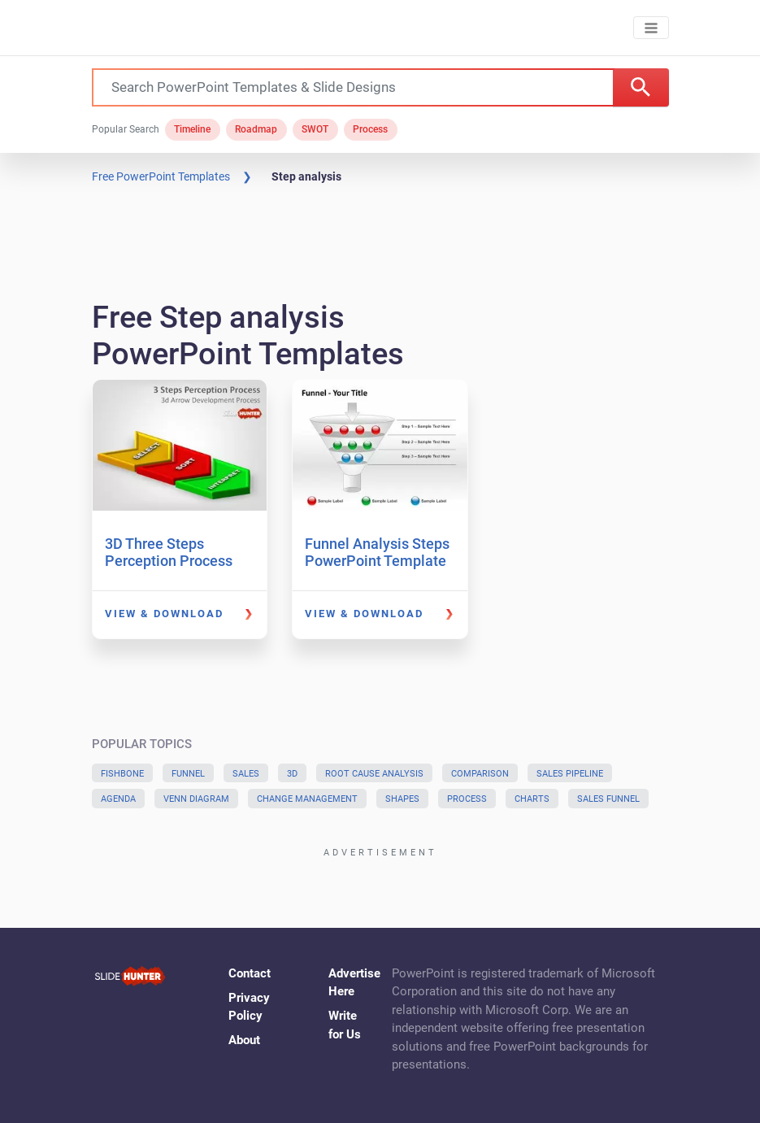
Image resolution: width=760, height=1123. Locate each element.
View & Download (164, 613)
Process (370, 129)
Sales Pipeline (569, 773)
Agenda (118, 799)
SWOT (315, 129)
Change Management (307, 799)
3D (292, 773)
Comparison (480, 773)
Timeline (192, 129)
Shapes (402, 799)
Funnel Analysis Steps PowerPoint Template (377, 552)
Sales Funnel (608, 799)
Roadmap (256, 129)
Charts (532, 799)
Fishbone (122, 773)
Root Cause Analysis (374, 773)
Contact (249, 973)
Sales (245, 773)
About (244, 1040)
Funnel (188, 773)
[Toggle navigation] (650, 28)
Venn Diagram (196, 799)
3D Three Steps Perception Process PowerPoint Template (175, 561)
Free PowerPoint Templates (161, 176)
